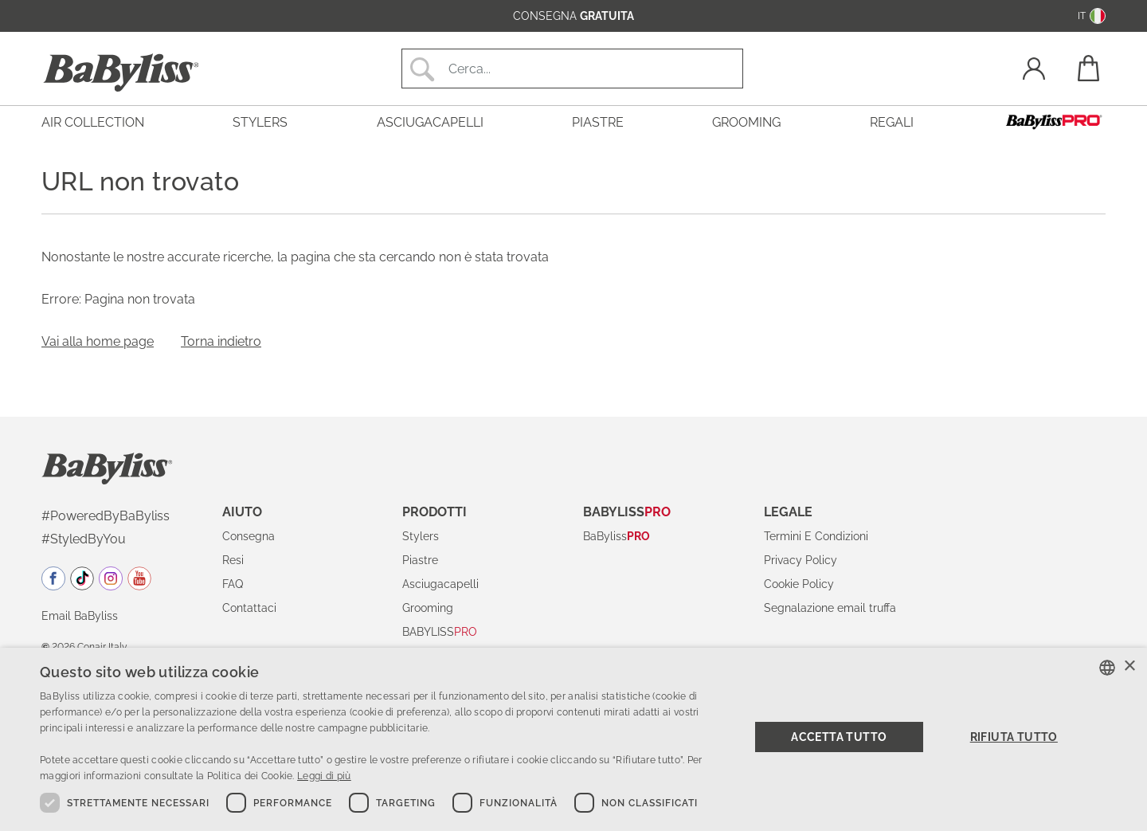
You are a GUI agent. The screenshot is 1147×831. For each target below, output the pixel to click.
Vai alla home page (97, 341)
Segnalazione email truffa (830, 608)
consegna (573, 16)
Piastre (420, 560)
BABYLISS (439, 631)
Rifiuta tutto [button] (1014, 737)
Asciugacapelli (440, 584)
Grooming (427, 608)
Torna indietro (221, 341)
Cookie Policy (799, 584)
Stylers (420, 536)
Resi (233, 560)
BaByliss (616, 536)
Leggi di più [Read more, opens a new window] (324, 776)
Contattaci (249, 608)
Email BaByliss (79, 616)
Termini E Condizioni (816, 536)
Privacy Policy (800, 560)
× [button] (1129, 666)
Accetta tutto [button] (839, 737)
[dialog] (573, 739)
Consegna (248, 536)
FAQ (232, 584)
